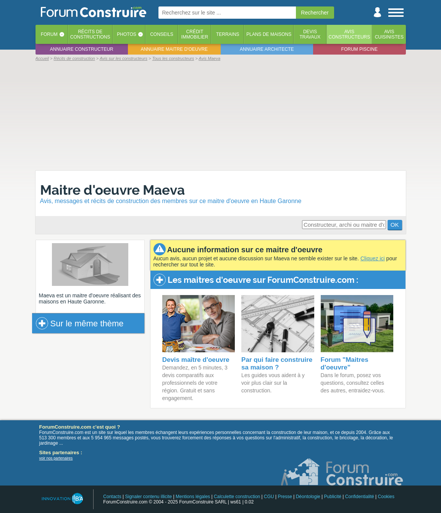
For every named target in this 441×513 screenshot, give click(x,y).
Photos (126, 34)
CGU (269, 496)
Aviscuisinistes (389, 34)
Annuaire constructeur (81, 49)
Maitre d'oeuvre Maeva (112, 190)
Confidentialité (359, 496)
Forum (49, 34)
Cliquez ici (372, 258)
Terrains (227, 34)
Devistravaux (309, 34)
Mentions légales (193, 496)
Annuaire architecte (267, 49)
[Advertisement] (221, 115)
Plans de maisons (268, 34)
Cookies (386, 496)
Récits (90, 34)
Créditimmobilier (194, 34)
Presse (285, 496)
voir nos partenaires (56, 458)
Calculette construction (237, 496)
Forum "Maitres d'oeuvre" (344, 363)
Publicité (332, 496)
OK (395, 224)
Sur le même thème (80, 323)
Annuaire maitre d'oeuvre (174, 49)
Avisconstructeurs (349, 34)
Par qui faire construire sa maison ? (276, 363)
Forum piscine (359, 49)
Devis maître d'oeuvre (195, 359)
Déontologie (308, 496)
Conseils (161, 34)
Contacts (112, 496)
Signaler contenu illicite (148, 496)
